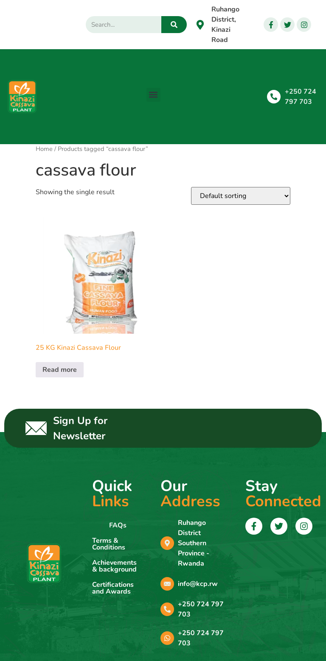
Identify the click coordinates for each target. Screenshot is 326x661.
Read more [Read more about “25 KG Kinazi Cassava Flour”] (59, 369)
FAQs (117, 525)
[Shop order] (240, 196)
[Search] (174, 24)
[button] (153, 95)
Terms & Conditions (108, 544)
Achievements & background (114, 566)
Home (44, 149)
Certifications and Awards (113, 588)
